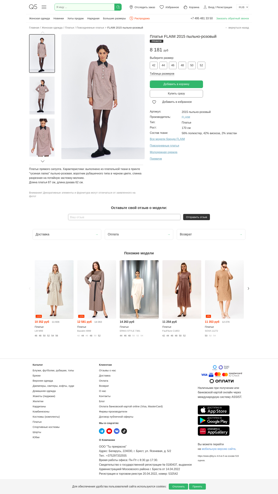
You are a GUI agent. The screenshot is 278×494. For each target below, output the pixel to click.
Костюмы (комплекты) (46, 416)
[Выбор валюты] (243, 7)
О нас (102, 390)
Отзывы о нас (107, 370)
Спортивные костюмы (46, 426)
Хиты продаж (75, 18)
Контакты (104, 396)
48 (182, 65)
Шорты (37, 432)
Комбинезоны (41, 411)
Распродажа (139, 18)
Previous (29, 288)
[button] (42, 32)
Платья (37, 421)
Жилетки (38, 401)
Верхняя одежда (43, 380)
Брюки (36, 375)
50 (191, 65)
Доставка (104, 375)
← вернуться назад (237, 27)
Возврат (104, 385)
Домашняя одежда (44, 390)
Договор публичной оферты (116, 416)
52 (201, 65)
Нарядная (93, 18)
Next (248, 288)
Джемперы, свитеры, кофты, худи (53, 385)
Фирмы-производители (113, 411)
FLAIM (186, 117)
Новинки (58, 18)
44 (163, 65)
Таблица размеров (162, 73)
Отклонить (178, 486)
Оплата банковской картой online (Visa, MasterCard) (131, 406)
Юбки (36, 437)
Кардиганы (39, 406)
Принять (197, 486)
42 (153, 65)
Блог (102, 401)
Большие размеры (114, 18)
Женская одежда (39, 18)
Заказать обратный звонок (232, 18)
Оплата (103, 380)
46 (172, 65)
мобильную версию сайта (218, 448)
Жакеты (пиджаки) (44, 396)
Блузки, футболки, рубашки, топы (53, 370)
